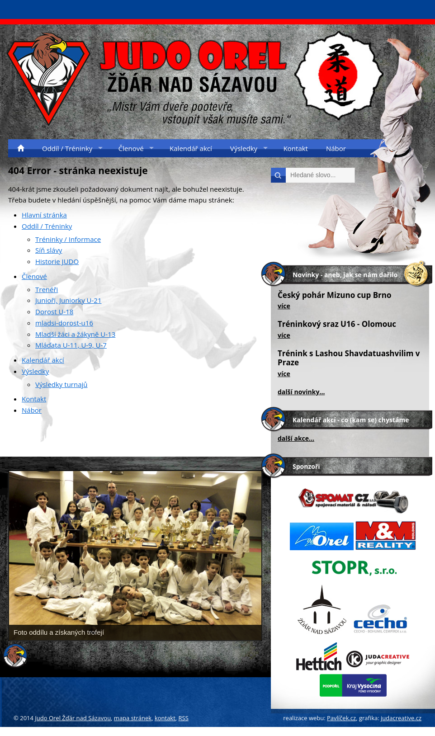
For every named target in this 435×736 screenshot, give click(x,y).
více (284, 306)
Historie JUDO (57, 261)
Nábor (32, 410)
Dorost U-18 (54, 311)
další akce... (296, 438)
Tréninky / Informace (68, 239)
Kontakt (34, 398)
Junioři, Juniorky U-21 (68, 300)
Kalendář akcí (43, 359)
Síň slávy (48, 250)
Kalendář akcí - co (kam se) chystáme (351, 419)
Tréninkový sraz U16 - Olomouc (337, 324)
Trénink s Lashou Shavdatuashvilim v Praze (349, 358)
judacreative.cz (401, 718)
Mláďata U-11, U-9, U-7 (71, 344)
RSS (184, 718)
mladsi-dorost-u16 (64, 322)
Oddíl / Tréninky (47, 226)
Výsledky (35, 371)
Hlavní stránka (44, 214)
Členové (34, 276)
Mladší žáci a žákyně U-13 (75, 334)
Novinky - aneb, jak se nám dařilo (345, 274)
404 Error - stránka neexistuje (78, 170)
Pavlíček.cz (341, 718)
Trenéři (46, 289)
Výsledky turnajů (61, 384)
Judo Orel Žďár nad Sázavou (73, 718)
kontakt (165, 718)
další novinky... (301, 391)
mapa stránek (132, 718)
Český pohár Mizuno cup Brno (335, 295)
